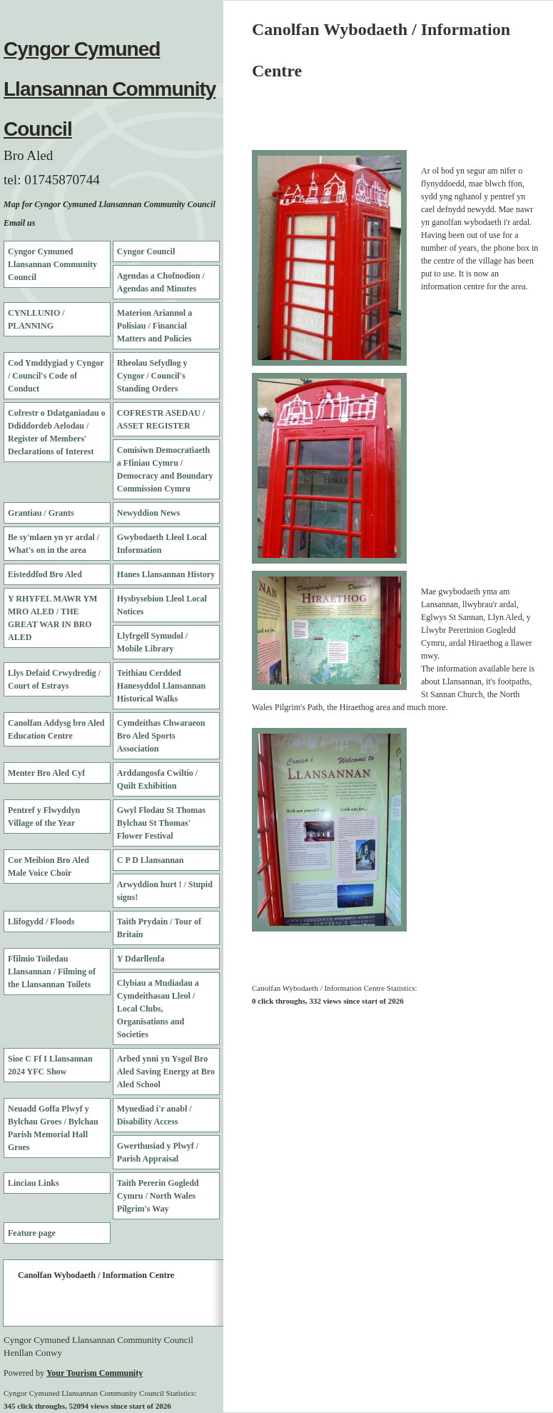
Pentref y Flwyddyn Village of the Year (44, 816)
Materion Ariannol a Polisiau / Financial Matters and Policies (154, 326)
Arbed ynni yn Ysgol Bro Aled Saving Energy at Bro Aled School (166, 1071)
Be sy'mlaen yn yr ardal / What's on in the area (53, 543)
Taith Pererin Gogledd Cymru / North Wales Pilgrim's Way (158, 1196)
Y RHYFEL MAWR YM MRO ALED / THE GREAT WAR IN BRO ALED (52, 618)
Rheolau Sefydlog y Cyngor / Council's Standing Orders (152, 376)
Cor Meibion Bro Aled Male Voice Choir (48, 866)
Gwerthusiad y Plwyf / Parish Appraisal (157, 1152)
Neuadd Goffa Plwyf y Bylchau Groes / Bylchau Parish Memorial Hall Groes (53, 1128)
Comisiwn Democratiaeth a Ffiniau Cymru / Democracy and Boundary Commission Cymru (165, 469)
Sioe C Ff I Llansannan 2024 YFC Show (50, 1065)
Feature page (32, 1233)
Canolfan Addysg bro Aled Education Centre (56, 729)
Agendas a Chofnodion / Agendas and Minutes (161, 282)
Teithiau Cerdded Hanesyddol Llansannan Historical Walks (161, 686)
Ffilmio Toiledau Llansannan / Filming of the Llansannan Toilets (52, 971)
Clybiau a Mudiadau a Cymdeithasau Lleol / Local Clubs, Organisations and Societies (158, 1008)
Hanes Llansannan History (166, 574)
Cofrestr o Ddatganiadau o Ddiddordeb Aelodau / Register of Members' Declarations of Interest (57, 432)
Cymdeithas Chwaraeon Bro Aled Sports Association (161, 736)
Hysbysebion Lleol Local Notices (162, 605)
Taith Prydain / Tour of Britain (159, 928)
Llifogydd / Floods (41, 922)
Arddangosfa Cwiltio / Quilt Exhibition (157, 779)
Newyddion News (148, 513)
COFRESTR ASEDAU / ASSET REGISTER (161, 419)
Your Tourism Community (94, 1373)
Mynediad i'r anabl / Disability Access (154, 1115)
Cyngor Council (146, 251)
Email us (19, 223)
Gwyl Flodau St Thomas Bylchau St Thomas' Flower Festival (161, 823)
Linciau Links (33, 1183)
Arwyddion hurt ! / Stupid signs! (165, 890)
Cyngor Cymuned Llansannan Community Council (109, 89)
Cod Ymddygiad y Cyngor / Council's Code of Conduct (56, 376)
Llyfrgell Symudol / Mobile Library (152, 642)
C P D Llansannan (150, 860)
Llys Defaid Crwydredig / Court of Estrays (54, 679)
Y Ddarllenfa (141, 959)
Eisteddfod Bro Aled (45, 574)
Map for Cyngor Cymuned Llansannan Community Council (109, 204)
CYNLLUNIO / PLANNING (36, 319)
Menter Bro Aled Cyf (46, 773)
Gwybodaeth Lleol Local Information (162, 543)
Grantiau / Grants (41, 513)
